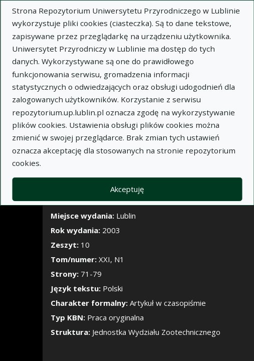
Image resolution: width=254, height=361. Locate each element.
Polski (113, 288)
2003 (111, 230)
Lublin (126, 216)
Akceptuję (127, 189)
